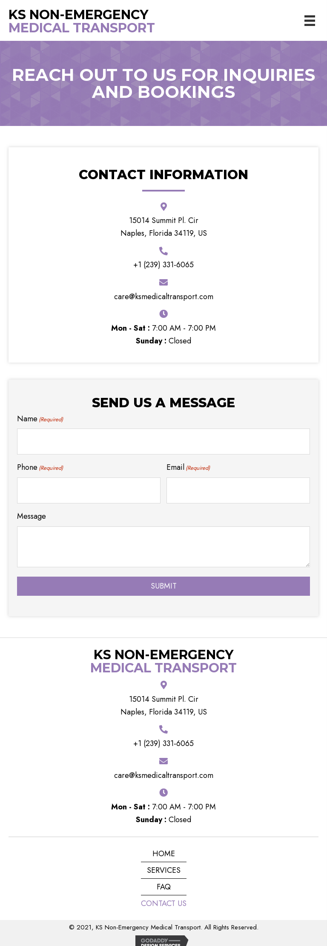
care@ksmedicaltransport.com (163, 296)
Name (40, 418)
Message (31, 508)
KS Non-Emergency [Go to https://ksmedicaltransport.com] (78, 15)
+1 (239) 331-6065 (163, 264)
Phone (40, 463)
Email (188, 463)
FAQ (164, 879)
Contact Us (163, 895)
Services (164, 862)
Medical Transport (82, 28)
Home (163, 846)
